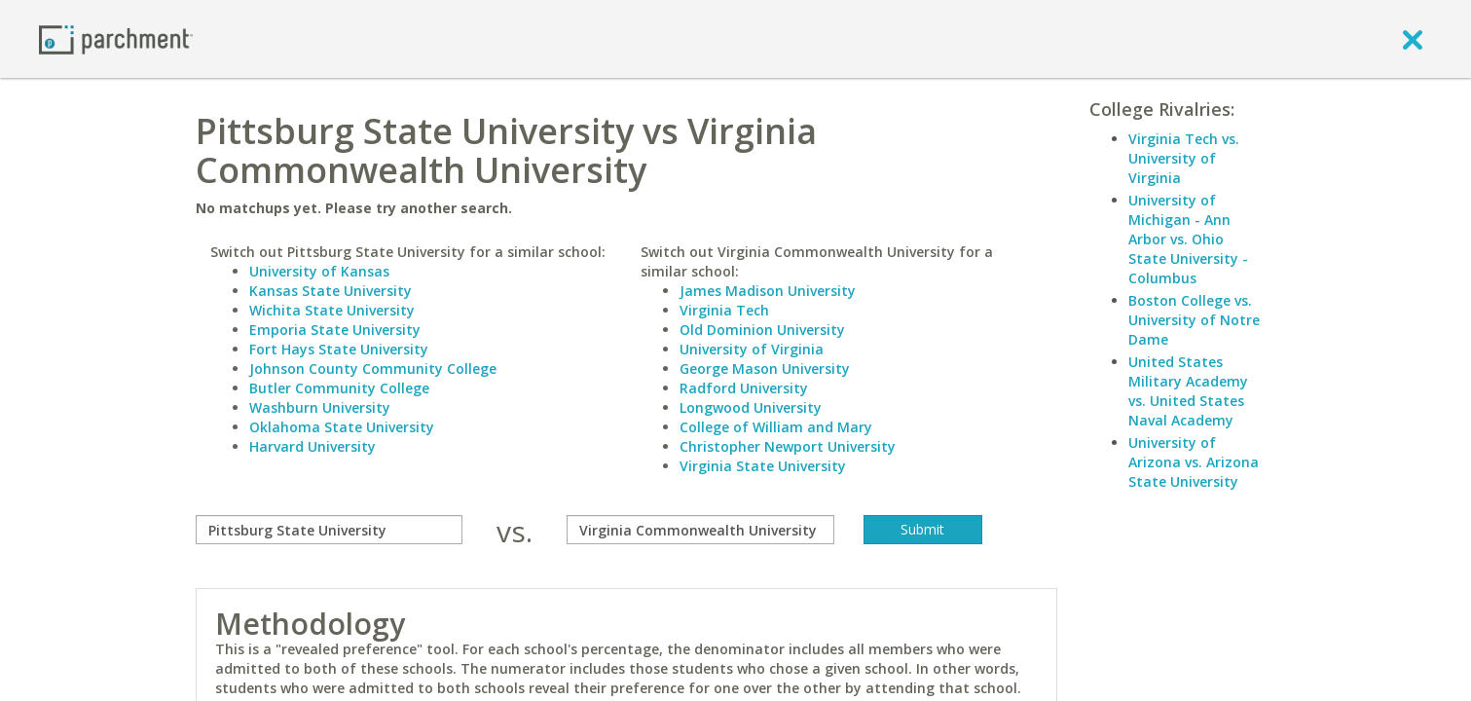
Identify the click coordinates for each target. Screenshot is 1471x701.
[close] (1412, 39)
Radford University (744, 388)
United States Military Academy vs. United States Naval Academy (1188, 390)
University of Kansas (319, 271)
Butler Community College (339, 388)
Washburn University (319, 407)
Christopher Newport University (788, 446)
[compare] (329, 529)
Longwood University (751, 407)
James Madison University (768, 290)
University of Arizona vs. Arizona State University (1193, 462)
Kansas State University (330, 290)
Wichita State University (332, 310)
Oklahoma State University (341, 427)
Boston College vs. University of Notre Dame (1194, 320)
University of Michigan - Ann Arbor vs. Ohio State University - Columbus (1188, 239)
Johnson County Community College (372, 368)
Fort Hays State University (338, 349)
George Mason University (765, 368)
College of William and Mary (776, 427)
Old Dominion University (762, 329)
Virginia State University (763, 466)
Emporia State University (335, 329)
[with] (700, 529)
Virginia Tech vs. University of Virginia (1183, 158)
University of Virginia (752, 349)
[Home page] (116, 38)
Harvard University (312, 446)
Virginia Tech (724, 310)
